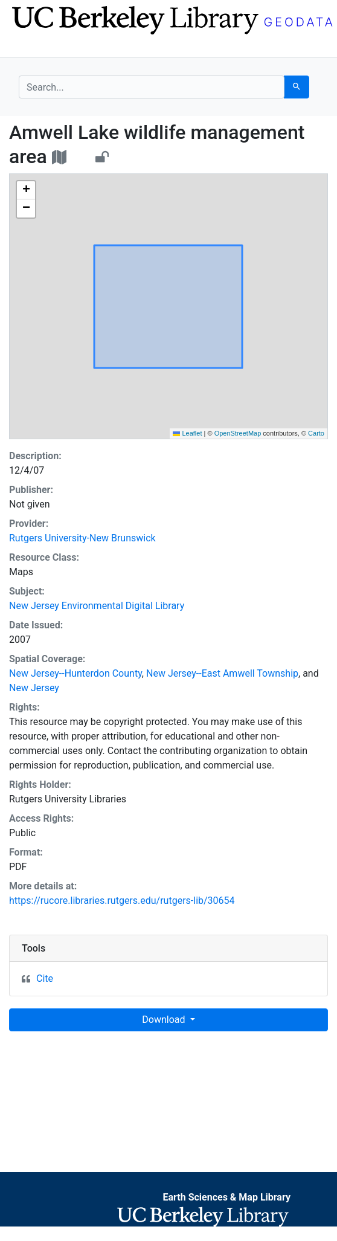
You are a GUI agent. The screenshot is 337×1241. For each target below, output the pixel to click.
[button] (26, 190)
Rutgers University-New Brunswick (82, 538)
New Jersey (34, 688)
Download (164, 1019)
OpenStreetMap (238, 433)
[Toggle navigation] (26, 47)
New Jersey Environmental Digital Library (96, 605)
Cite (44, 978)
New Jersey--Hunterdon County (75, 673)
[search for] (151, 87)
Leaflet (187, 433)
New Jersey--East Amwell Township (222, 673)
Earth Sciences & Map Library (226, 1197)
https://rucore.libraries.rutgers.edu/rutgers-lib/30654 (122, 900)
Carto (316, 433)
